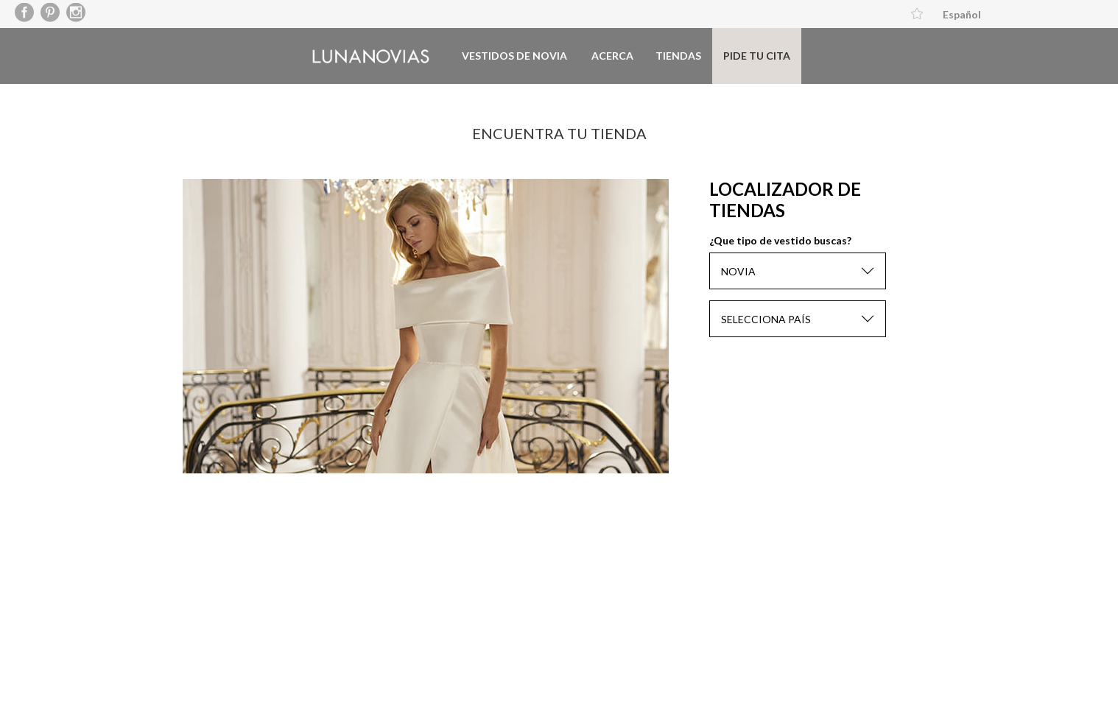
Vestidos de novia (514, 55)
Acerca (612, 55)
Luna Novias (371, 56)
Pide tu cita (756, 55)
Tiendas (678, 55)
